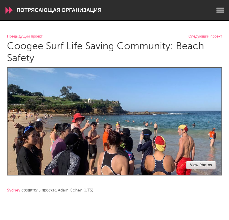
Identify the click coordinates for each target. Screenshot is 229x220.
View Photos (201, 165)
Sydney (13, 190)
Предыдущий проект (24, 36)
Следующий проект (205, 36)
